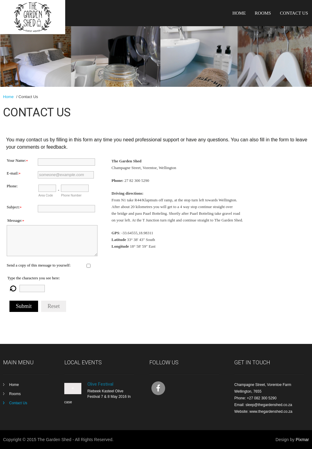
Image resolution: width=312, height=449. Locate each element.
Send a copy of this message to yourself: (39, 265)
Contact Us (294, 13)
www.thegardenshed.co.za (271, 411)
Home (239, 13)
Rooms (263, 13)
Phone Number (71, 195)
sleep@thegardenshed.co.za (269, 405)
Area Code (45, 195)
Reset (54, 306)
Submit (24, 306)
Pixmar (302, 439)
